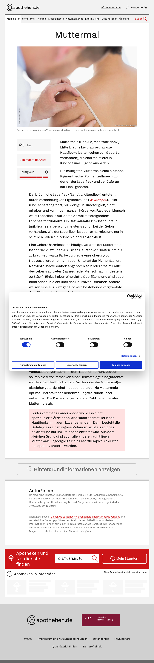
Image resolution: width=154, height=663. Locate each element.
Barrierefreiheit (92, 650)
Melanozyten (99, 200)
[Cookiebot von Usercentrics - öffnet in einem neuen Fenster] (129, 296)
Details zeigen (129, 356)
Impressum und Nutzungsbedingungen (63, 642)
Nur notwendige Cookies (33, 365)
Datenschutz (101, 642)
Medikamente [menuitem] (56, 18)
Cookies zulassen (121, 365)
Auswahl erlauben (77, 365)
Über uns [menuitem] (124, 18)
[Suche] (141, 19)
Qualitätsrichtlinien (64, 650)
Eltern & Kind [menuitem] (92, 18)
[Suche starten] (95, 562)
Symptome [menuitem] (28, 18)
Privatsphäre (122, 642)
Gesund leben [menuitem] (109, 18)
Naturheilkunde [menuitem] (74, 18)
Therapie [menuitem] (41, 18)
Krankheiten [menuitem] (13, 18)
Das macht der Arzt (32, 160)
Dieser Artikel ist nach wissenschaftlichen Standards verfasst (85, 520)
